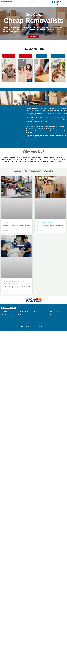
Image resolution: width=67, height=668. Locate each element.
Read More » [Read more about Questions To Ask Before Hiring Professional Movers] (5, 291)
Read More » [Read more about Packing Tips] (5, 230)
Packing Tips (7, 222)
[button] (32, 2)
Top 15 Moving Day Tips (45, 222)
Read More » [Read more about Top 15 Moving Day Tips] (39, 230)
